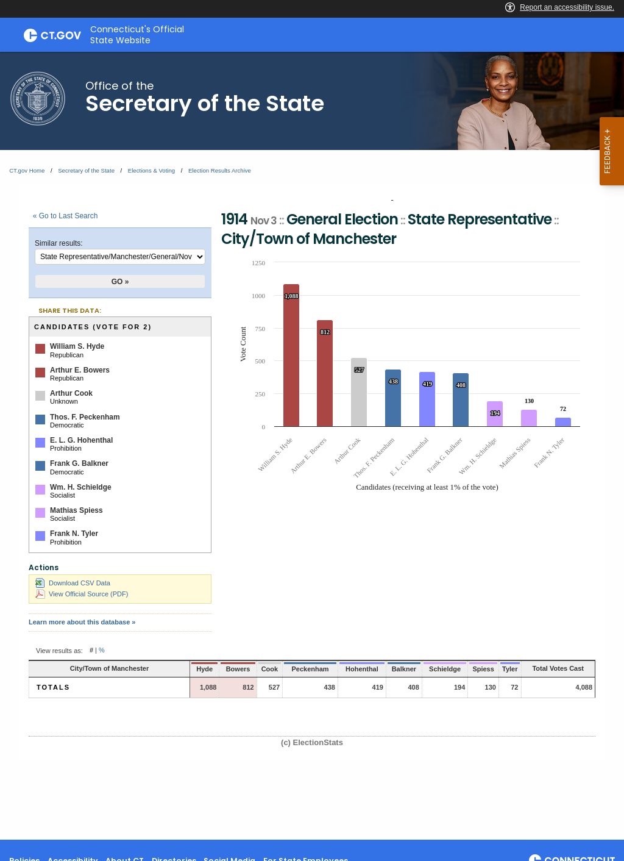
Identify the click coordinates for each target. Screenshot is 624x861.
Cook (240, 669)
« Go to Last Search (65, 216)
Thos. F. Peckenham (85, 417)
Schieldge (417, 669)
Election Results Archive (219, 170)
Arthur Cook (71, 393)
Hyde (179, 669)
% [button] (102, 650)
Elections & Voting (151, 170)
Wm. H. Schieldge (81, 487)
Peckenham (280, 669)
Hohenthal (331, 669)
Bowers (210, 669)
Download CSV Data (72, 583)
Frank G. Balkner (79, 463)
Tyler (489, 669)
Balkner (374, 669)
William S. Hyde (77, 346)
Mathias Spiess (76, 510)
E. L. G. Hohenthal (81, 440)
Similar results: (59, 243)
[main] (312, 446)
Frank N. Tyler (74, 533)
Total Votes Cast (549, 668)
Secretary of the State (86, 170)
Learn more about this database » (82, 622)
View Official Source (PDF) (81, 594)
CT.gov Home (26, 170)
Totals (53, 687)
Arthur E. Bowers (80, 370)
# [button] (91, 650)
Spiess (459, 669)
